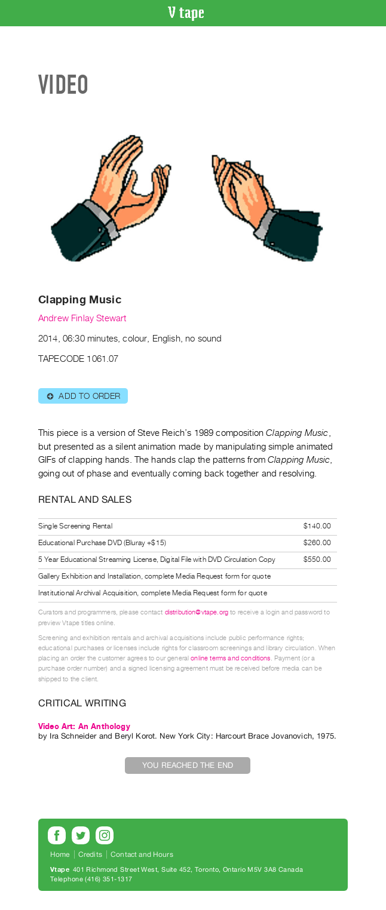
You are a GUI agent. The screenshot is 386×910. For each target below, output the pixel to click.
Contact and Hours (142, 854)
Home (60, 854)
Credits (90, 854)
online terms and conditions (230, 658)
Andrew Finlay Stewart (82, 318)
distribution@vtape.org (197, 612)
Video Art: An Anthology (84, 726)
